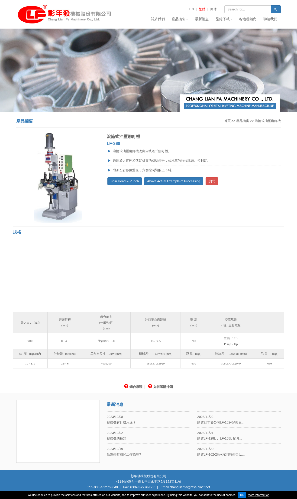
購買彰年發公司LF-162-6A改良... (221, 422)
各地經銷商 (247, 19)
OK (242, 495)
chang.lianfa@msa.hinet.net (190, 487)
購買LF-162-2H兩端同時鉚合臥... (221, 454)
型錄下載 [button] (224, 19)
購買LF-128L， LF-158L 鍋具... (219, 438)
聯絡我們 (270, 19)
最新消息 (202, 19)
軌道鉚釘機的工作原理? (124, 454)
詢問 (212, 181)
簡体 (213, 9)
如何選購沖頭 (160, 387)
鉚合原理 (133, 387)
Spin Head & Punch (124, 181)
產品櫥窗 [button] (180, 19)
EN (191, 9)
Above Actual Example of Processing (173, 181)
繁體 (202, 9)
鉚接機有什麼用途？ (121, 422)
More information (258, 495)
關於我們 (158, 19)
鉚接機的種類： (118, 438)
